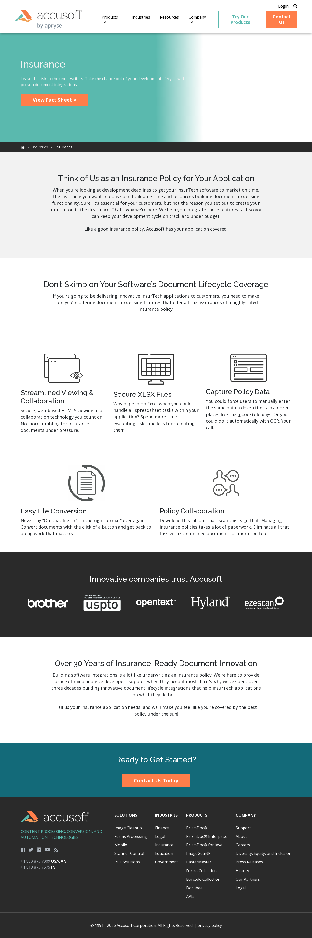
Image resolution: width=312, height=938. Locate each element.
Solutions (125, 815)
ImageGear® (198, 853)
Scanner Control (129, 853)
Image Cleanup (128, 828)
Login (283, 6)
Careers (243, 845)
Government (166, 862)
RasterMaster (198, 862)
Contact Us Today (156, 780)
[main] (156, 388)
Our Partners (248, 879)
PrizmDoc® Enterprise (206, 836)
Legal (160, 836)
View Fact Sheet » (55, 100)
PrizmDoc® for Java (204, 845)
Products (196, 815)
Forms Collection (201, 870)
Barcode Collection (203, 879)
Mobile (120, 845)
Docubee (194, 887)
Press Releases (249, 862)
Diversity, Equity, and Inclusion (263, 853)
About (241, 836)
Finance (162, 828)
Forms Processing (130, 836)
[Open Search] (295, 6)
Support (243, 828)
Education (164, 853)
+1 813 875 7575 (35, 867)
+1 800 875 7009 (35, 861)
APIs (190, 896)
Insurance (164, 845)
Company (246, 815)
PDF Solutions (127, 862)
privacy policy (209, 925)
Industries (40, 147)
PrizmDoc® (196, 828)
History (242, 870)
